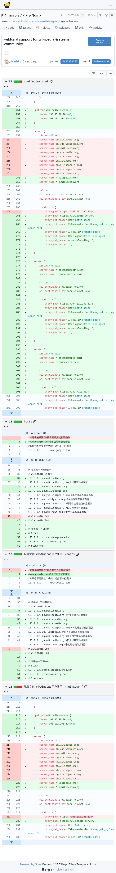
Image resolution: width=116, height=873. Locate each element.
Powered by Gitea (31, 864)
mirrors (14, 15)
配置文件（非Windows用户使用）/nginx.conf (53, 686)
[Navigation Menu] (110, 4)
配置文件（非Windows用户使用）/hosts (49, 554)
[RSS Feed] (62, 15)
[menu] (110, 73)
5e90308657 (69, 61)
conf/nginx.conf (36, 81)
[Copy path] (51, 81)
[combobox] (93, 73)
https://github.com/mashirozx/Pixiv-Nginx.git (36, 21)
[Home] (7, 4)
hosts (28, 421)
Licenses (62, 869)
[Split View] (102, 73)
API (72, 869)
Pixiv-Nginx (31, 15)
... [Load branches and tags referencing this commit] (6, 52)
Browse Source (100, 41)
